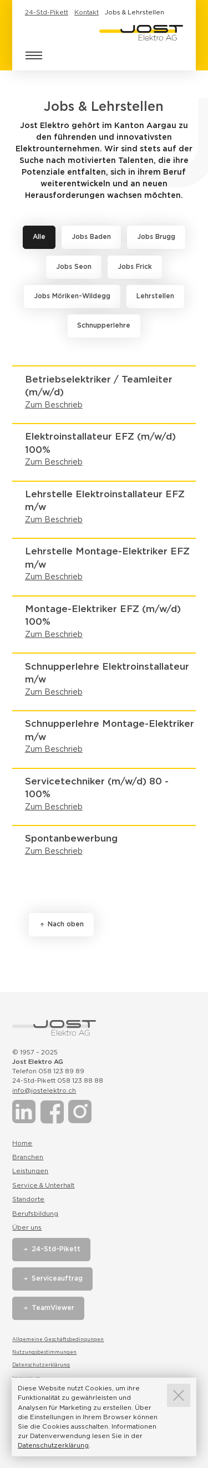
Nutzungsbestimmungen (44, 1352)
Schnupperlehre (103, 325)
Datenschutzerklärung (41, 1365)
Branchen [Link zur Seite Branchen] (27, 1157)
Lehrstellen (155, 296)
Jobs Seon (74, 267)
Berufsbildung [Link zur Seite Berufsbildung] (35, 1213)
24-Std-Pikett (46, 12)
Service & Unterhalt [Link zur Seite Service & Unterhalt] (43, 1185)
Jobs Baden (91, 237)
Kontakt (86, 12)
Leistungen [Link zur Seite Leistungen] (30, 1171)
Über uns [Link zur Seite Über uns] (27, 1227)
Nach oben (66, 924)
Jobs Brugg (156, 237)
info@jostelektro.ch (44, 1090)
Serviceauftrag (57, 1278)
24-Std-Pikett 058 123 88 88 (57, 1080)
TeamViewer (53, 1308)
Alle (39, 237)
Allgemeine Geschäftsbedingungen (58, 1339)
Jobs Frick (135, 267)
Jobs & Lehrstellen (134, 12)
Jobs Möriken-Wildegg (72, 296)
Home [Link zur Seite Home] (22, 1143)
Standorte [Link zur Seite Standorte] (28, 1199)
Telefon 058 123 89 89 (48, 1071)
